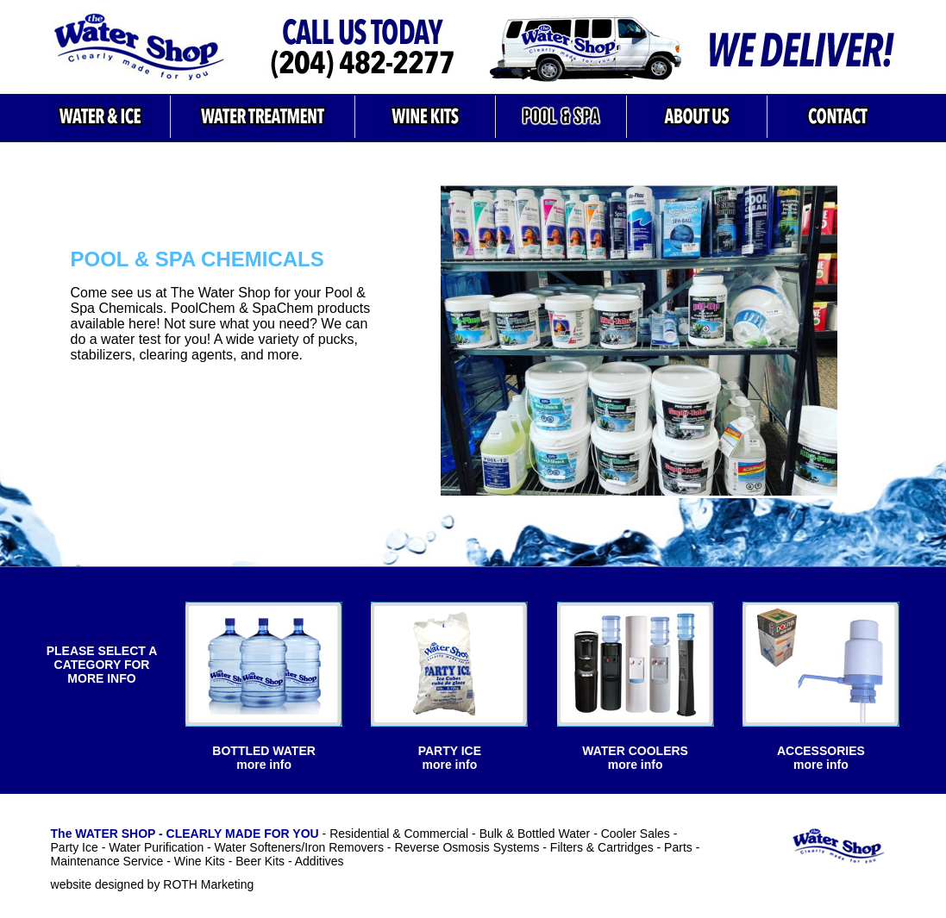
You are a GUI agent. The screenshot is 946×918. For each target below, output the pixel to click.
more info (263, 764)
